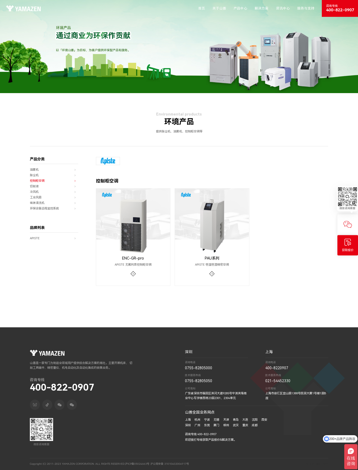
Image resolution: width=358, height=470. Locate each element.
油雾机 (54, 170)
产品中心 (240, 8)
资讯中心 (283, 8)
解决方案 (261, 8)
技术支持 (311, 463)
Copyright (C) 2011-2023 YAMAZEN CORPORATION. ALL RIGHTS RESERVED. (77, 463)
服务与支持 (305, 8)
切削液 (54, 186)
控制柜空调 (54, 181)
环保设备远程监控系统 (54, 209)
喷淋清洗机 (54, 203)
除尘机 (54, 175)
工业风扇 (54, 197)
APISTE (54, 238)
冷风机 (54, 192)
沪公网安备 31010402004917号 (169, 463)
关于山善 (219, 8)
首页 (201, 8)
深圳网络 (323, 463)
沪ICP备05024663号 (137, 463)
